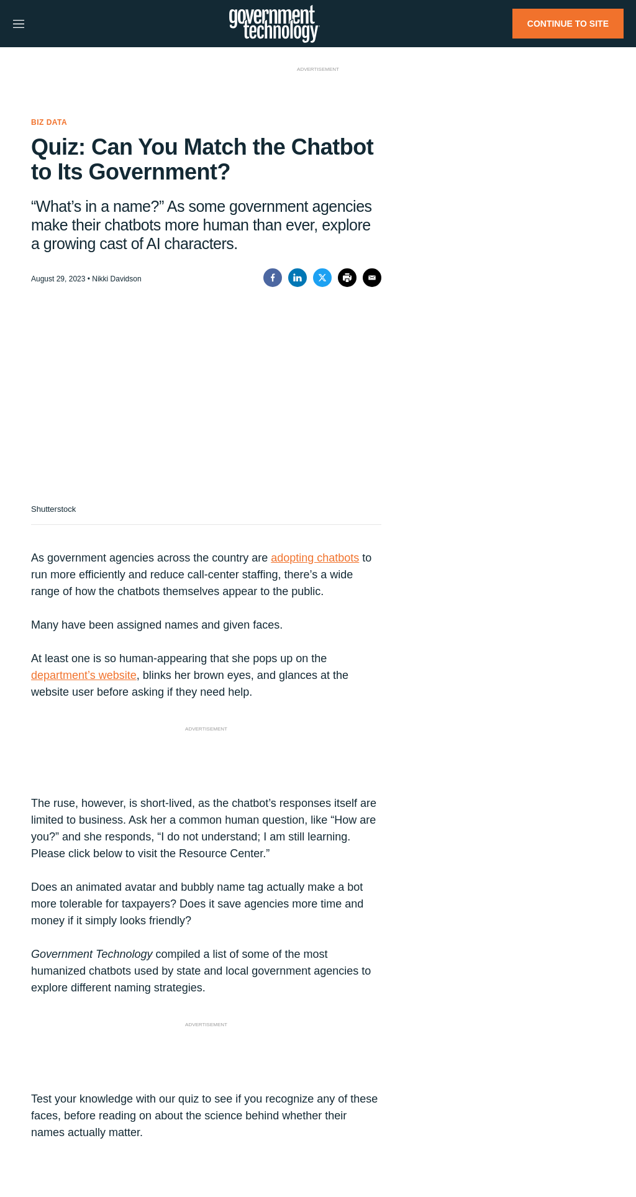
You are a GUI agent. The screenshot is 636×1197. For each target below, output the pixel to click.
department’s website (84, 675)
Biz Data (49, 122)
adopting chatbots (315, 558)
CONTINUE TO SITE (568, 24)
